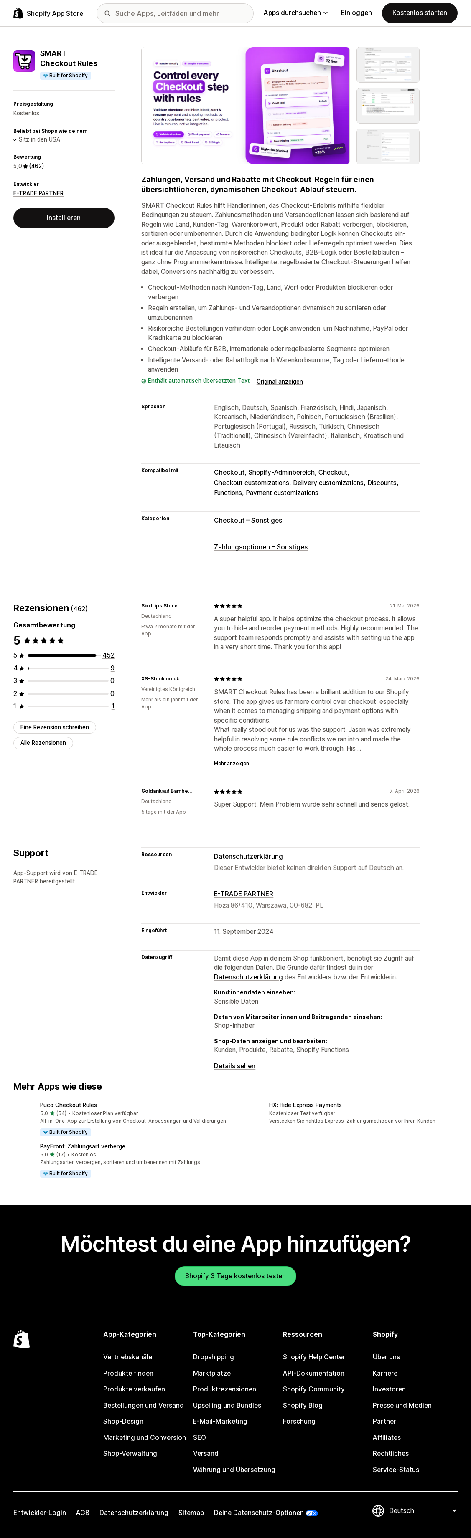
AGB (82, 1513)
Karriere (385, 1373)
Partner (384, 1421)
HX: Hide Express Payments (305, 1105)
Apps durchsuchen (296, 13)
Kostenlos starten (419, 13)
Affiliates (387, 1438)
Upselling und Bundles (227, 1405)
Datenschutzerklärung (248, 856)
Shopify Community (314, 1389)
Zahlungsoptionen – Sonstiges (261, 547)
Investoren (389, 1389)
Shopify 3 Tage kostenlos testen (235, 1276)
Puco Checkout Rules (68, 1105)
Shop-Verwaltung (130, 1453)
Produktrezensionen (224, 1389)
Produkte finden (128, 1373)
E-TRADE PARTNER (38, 193)
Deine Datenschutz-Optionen (259, 1513)
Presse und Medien (402, 1405)
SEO (199, 1438)
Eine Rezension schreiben (54, 727)
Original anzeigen (280, 381)
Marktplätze (212, 1373)
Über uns (386, 1357)
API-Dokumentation (313, 1373)
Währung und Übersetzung (234, 1470)
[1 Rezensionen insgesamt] (113, 706)
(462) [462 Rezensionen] (36, 166)
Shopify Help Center (314, 1357)
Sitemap (191, 1513)
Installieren (64, 218)
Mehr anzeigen (231, 763)
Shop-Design (123, 1421)
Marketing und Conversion (144, 1438)
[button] (121, 1120)
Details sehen (234, 1066)
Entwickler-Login (39, 1513)
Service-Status (396, 1470)
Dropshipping (213, 1357)
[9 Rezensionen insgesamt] (113, 668)
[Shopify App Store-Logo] (48, 13)
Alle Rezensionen (43, 742)
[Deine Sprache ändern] (422, 1510)
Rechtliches (391, 1453)
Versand (206, 1453)
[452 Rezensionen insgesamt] (108, 655)
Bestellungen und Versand (143, 1405)
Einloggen (356, 13)
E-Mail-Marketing (220, 1421)
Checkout (229, 472)
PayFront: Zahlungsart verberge (82, 1146)
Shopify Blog (303, 1405)
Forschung (299, 1421)
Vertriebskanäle (127, 1357)
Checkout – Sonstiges (248, 520)
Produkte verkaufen (134, 1389)
